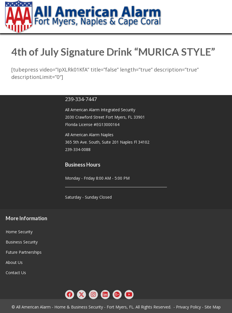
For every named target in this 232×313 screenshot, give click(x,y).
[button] (69, 294)
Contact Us (16, 272)
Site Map (213, 307)
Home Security (19, 231)
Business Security (22, 242)
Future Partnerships (24, 252)
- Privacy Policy (187, 307)
